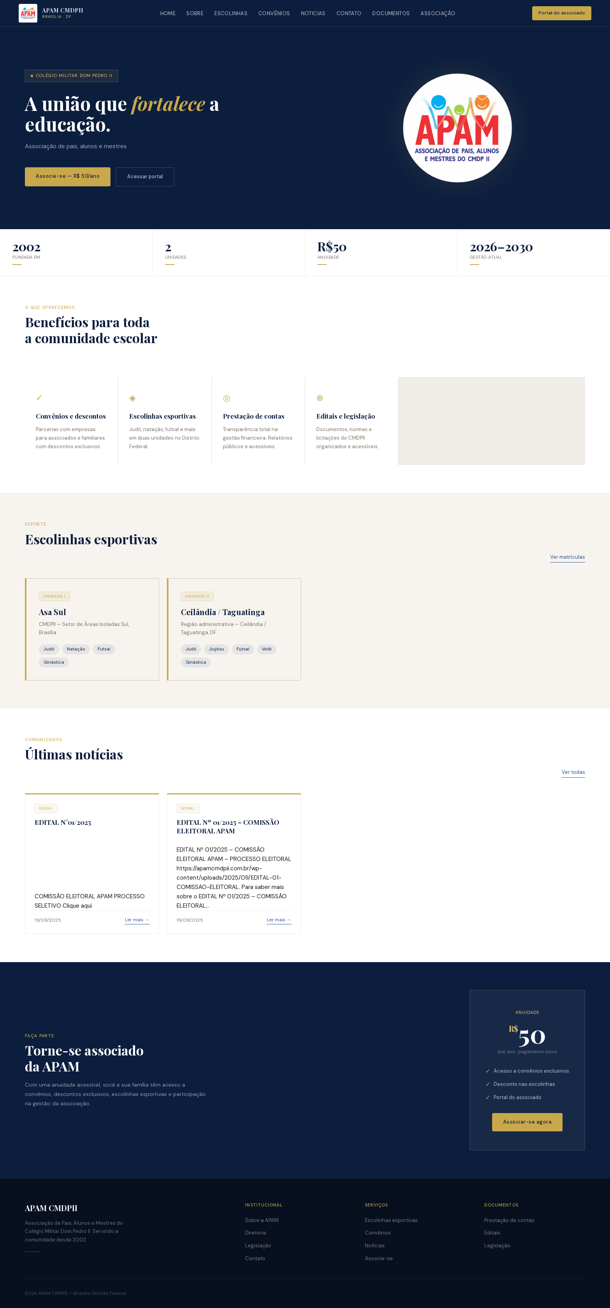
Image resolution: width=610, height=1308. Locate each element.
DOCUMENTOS (391, 13)
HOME (168, 13)
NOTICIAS (313, 13)
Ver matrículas (567, 557)
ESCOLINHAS (230, 13)
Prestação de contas (509, 1220)
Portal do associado (561, 13)
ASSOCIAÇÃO (438, 13)
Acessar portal (145, 176)
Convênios (378, 1232)
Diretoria (255, 1232)
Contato (255, 1258)
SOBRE (194, 13)
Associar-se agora (527, 1122)
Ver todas (573, 772)
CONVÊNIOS (274, 13)
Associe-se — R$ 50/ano (68, 176)
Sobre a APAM (262, 1220)
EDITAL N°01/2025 (63, 822)
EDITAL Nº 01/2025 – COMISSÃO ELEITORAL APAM (228, 826)
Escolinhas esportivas (391, 1220)
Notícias (375, 1245)
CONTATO (349, 13)
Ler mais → (137, 920)
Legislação (258, 1245)
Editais (492, 1232)
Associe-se (379, 1258)
